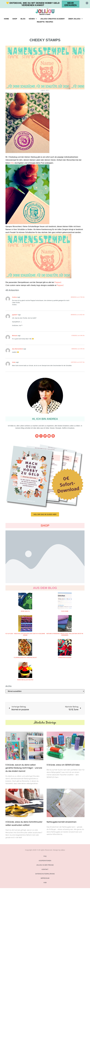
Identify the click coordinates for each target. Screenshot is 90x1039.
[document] (45, 519)
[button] (87, 3)
